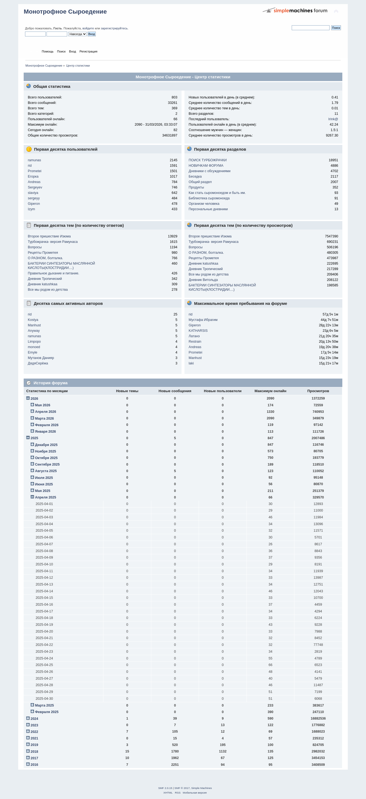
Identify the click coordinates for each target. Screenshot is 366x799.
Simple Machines (201, 787)
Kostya (33, 320)
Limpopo (34, 341)
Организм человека (204, 204)
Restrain (195, 341)
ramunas (34, 160)
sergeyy (34, 198)
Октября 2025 (46, 458)
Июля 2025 (44, 478)
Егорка (33, 176)
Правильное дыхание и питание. (53, 273)
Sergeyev (35, 187)
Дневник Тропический (45, 279)
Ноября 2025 (45, 451)
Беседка (195, 176)
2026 (34, 399)
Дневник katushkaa (42, 284)
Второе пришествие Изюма (49, 236)
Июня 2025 (44, 484)
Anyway (34, 331)
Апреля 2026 (45, 412)
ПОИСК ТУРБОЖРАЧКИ (208, 160)
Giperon (34, 204)
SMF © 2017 (182, 787)
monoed (34, 347)
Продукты (196, 187)
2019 (34, 745)
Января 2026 (45, 431)
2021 (34, 738)
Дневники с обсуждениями (209, 171)
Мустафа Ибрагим (203, 320)
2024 (34, 719)
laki (191, 363)
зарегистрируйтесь (114, 28)
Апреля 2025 (45, 497)
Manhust (34, 325)
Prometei (34, 171)
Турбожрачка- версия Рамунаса (53, 242)
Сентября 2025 (47, 464)
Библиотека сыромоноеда (209, 198)
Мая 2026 (42, 405)
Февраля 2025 (47, 712)
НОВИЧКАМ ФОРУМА (206, 166)
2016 (34, 765)
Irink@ (333, 119)
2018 (34, 752)
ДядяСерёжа (38, 363)
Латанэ (194, 336)
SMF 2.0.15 (165, 787)
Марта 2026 (44, 418)
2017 (34, 758)
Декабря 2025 (46, 445)
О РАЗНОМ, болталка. (45, 258)
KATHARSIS (198, 331)
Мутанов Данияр (41, 358)
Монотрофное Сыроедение (65, 11)
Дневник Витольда (203, 280)
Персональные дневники (208, 209)
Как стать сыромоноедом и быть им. (217, 193)
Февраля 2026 (47, 425)
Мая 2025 (42, 491)
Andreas (34, 182)
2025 (34, 438)
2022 (34, 732)
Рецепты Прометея (43, 253)
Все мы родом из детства (48, 290)
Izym (31, 209)
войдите (88, 28)
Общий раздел (200, 182)
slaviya (33, 193)
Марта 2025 (44, 705)
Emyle (32, 352)
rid (30, 166)
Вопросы (35, 247)
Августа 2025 (46, 471)
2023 (34, 725)
